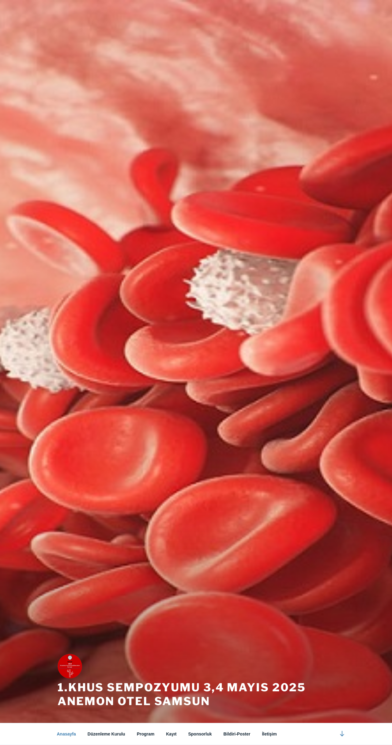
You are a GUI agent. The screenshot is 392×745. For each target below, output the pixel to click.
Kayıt (171, 734)
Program (146, 734)
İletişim (269, 734)
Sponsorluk (200, 734)
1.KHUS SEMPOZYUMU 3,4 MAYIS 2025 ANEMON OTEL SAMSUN (182, 694)
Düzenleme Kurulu (106, 734)
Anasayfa (66, 734)
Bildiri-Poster (237, 734)
